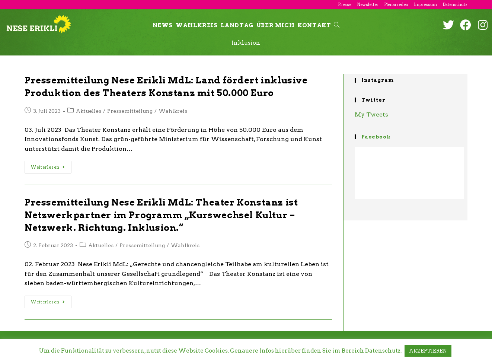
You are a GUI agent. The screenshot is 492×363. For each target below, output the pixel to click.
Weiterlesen (48, 167)
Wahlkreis (173, 111)
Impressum (425, 4)
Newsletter (367, 4)
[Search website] (336, 25)
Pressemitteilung (130, 111)
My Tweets (371, 114)
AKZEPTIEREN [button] (428, 351)
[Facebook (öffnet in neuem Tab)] (465, 25)
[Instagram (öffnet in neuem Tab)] (482, 25)
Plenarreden (396, 4)
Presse (344, 4)
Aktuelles (88, 111)
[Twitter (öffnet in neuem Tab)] (448, 25)
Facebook (376, 137)
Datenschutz (455, 4)
